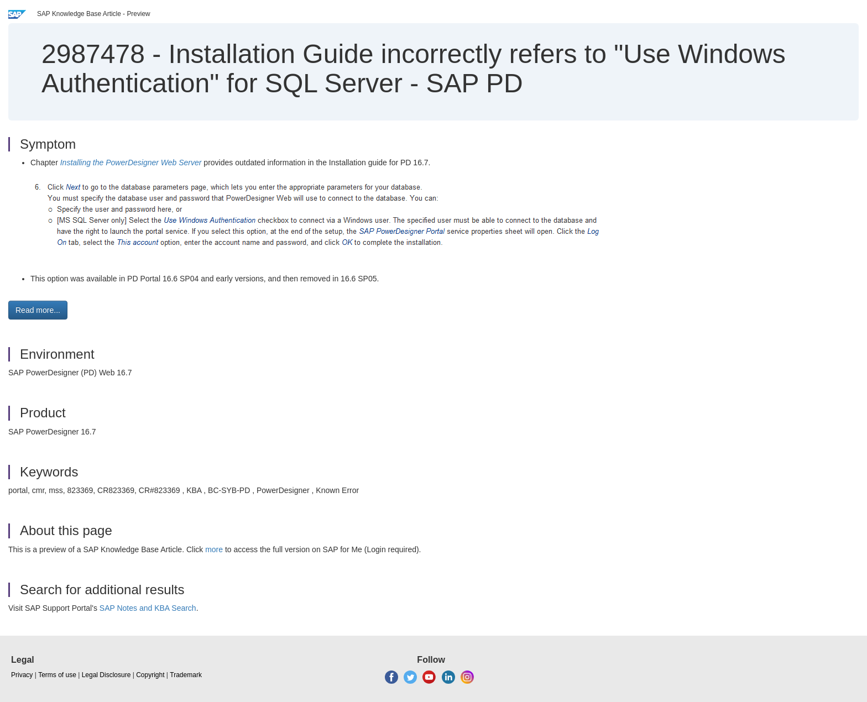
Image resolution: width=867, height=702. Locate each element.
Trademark (186, 675)
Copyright (150, 675)
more (214, 549)
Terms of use (57, 675)
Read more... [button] (37, 310)
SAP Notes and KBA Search (148, 608)
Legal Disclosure (106, 675)
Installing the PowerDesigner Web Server (131, 162)
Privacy (22, 675)
